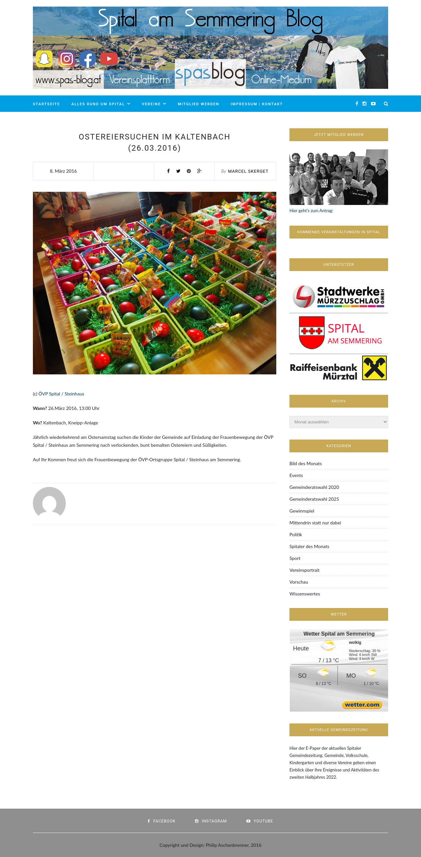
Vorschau (298, 582)
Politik (295, 534)
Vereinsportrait (304, 570)
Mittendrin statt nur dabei (315, 522)
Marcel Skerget (248, 171)
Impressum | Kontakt (257, 104)
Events (296, 475)
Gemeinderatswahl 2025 (314, 499)
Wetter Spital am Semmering (339, 634)
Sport (294, 558)
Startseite (46, 104)
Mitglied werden (198, 104)
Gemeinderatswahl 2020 (314, 487)
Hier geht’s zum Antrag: (311, 210)
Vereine (151, 104)
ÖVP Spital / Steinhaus (61, 393)
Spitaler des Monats (309, 546)
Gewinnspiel (301, 511)
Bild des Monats (305, 463)
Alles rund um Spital (98, 104)
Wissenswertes (304, 593)
